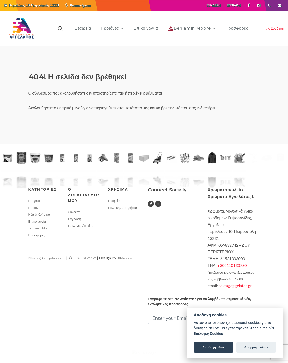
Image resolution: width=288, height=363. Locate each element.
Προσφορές (36, 242)
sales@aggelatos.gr (46, 265)
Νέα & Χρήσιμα (39, 222)
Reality (125, 265)
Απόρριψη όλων (256, 347)
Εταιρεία (34, 208)
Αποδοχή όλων (213, 347)
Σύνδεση (213, 5)
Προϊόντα (35, 215)
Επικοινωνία (37, 228)
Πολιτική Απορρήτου (122, 215)
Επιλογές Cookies (80, 233)
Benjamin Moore (39, 235)
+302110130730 (82, 265)
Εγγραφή (234, 5)
